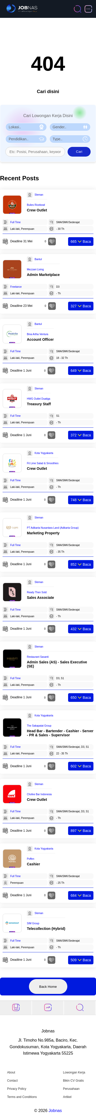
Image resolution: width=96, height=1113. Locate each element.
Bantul (38, 259)
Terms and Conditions (22, 1097)
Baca (81, 241)
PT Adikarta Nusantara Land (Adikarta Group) (53, 527)
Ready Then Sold (37, 592)
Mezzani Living (35, 269)
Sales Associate (40, 598)
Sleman (39, 194)
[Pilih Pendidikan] (26, 139)
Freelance (16, 286)
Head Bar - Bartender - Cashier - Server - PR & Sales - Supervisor (60, 733)
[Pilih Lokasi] (26, 127)
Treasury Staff (39, 404)
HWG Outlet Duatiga (38, 398)
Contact (12, 1080)
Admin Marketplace (43, 275)
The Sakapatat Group (39, 725)
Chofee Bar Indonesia (39, 794)
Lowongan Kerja (74, 1072)
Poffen (30, 858)
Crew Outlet (37, 210)
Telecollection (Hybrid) (46, 929)
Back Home (48, 987)
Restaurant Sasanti (38, 656)
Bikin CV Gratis (73, 1080)
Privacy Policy (16, 1089)
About (11, 1072)
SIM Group (33, 923)
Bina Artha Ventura (37, 334)
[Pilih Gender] (70, 127)
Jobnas (55, 1110)
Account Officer (40, 339)
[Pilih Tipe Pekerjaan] (70, 139)
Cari (79, 152)
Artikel (67, 1097)
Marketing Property (43, 533)
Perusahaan (71, 1089)
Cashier (33, 864)
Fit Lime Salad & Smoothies (42, 463)
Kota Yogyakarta (44, 453)
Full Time (15, 222)
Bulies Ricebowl (36, 205)
